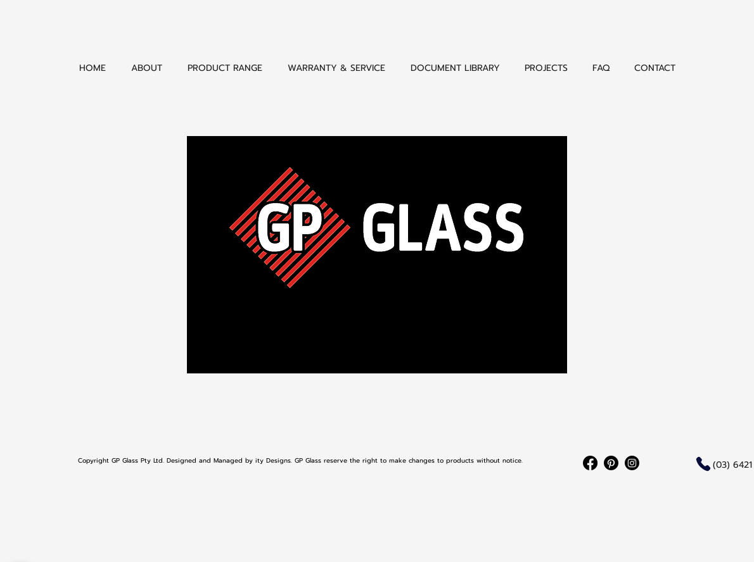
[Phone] (703, 464)
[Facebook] (590, 463)
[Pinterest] (611, 463)
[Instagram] (632, 463)
